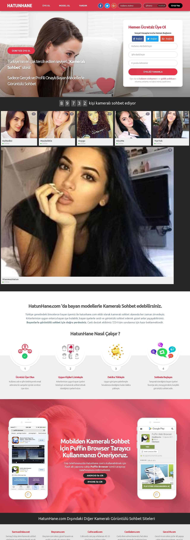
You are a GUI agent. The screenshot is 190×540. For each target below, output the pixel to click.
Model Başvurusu (85, 464)
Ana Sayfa (9, 464)
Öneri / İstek (46, 475)
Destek (7, 471)
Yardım (7, 467)
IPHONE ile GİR (95, 339)
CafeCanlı (153, 475)
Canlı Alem (154, 464)
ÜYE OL (46, 5)
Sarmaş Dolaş (119, 464)
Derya (116, 475)
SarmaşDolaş (155, 471)
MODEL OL (64, 5)
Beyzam (117, 471)
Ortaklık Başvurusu (85, 471)
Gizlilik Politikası (48, 467)
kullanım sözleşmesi (147, 79)
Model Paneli (83, 467)
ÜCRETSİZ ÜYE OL (21, 51)
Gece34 (152, 467)
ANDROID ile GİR (95, 333)
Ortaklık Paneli (83, 475)
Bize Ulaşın (9, 475)
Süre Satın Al (46, 464)
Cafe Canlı (117, 467)
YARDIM (83, 5)
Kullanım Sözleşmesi (50, 471)
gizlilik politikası (168, 79)
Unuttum (161, 6)
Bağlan (137, 39)
